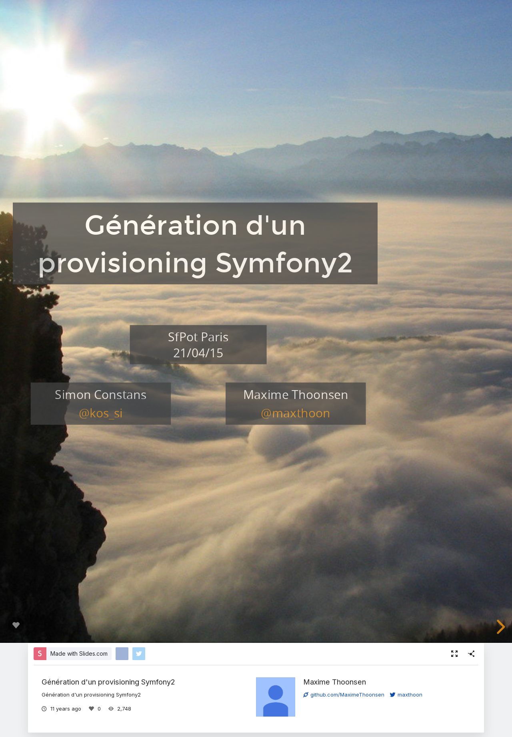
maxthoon (406, 694)
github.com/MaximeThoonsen (343, 694)
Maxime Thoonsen (334, 681)
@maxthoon (295, 413)
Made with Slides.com (79, 653)
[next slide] (499, 627)
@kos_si (101, 413)
